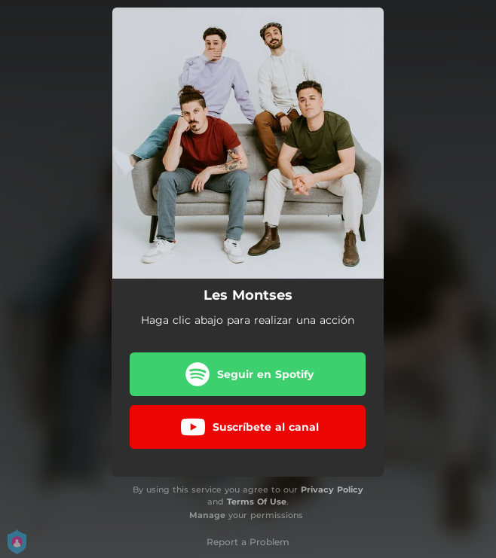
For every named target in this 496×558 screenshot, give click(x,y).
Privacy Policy (332, 489)
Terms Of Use (256, 501)
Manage (207, 515)
